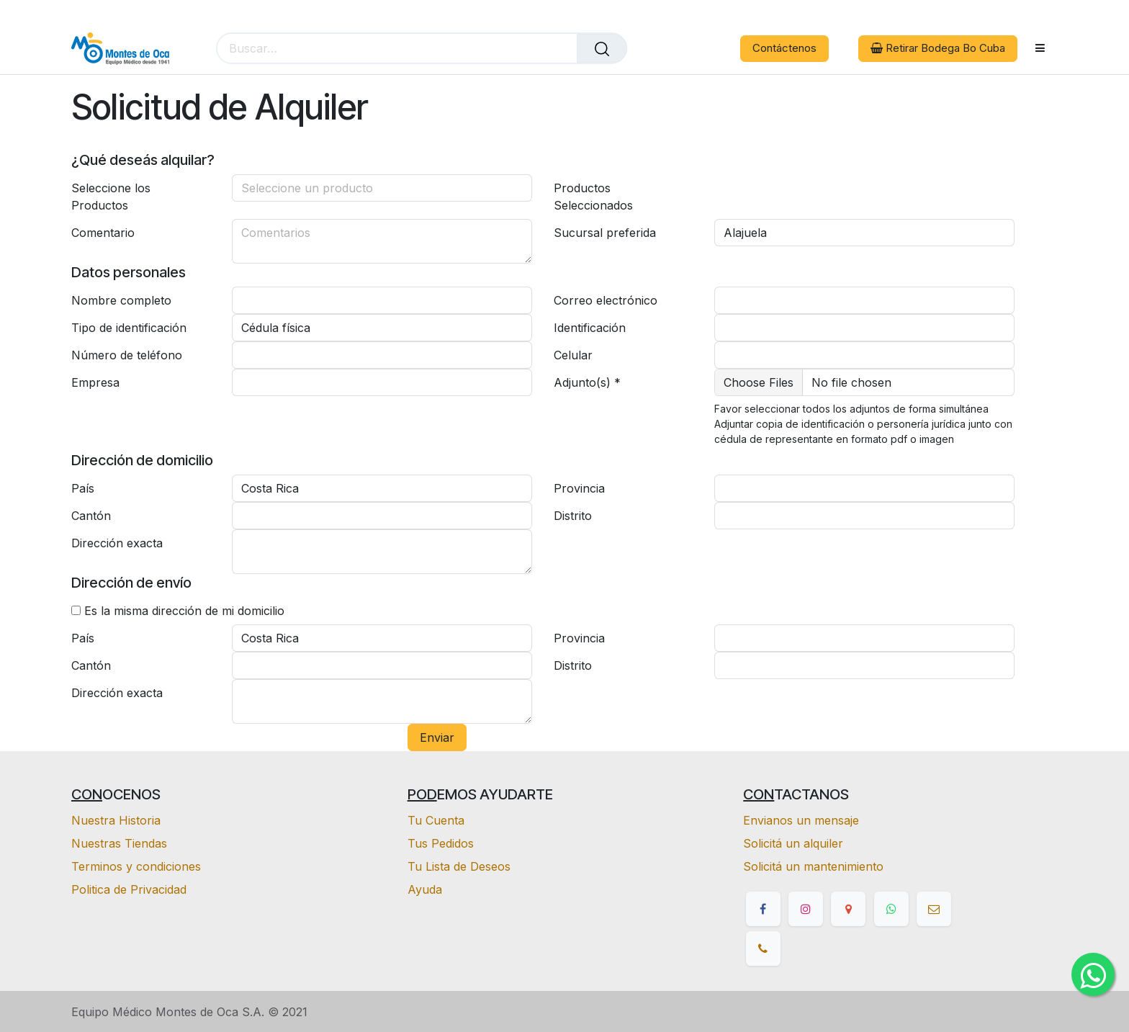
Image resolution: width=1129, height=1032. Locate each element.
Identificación (590, 327)
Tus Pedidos (441, 843)
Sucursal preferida (605, 232)
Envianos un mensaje (801, 820)
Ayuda (425, 889)
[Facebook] (763, 909)
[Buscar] (602, 48)
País (82, 488)
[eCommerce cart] (662, 48)
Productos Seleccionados (593, 196)
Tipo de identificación (128, 327)
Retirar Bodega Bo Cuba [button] (938, 48)
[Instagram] (805, 909)
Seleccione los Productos (110, 196)
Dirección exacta (117, 543)
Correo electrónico (605, 300)
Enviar (437, 737)
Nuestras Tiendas (119, 843)
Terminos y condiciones (136, 866)
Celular (573, 355)
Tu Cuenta (436, 820)
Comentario (103, 232)
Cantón (91, 515)
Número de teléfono (126, 355)
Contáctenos (784, 48)
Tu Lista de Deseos (459, 866)
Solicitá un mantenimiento (813, 866)
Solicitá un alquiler (793, 843)
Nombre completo (121, 300)
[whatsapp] (891, 909)
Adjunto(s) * (587, 382)
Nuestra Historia (116, 820)
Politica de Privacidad (128, 889)
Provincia (579, 488)
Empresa (95, 382)
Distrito (573, 515)
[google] (848, 909)
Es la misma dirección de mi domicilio (184, 611)
